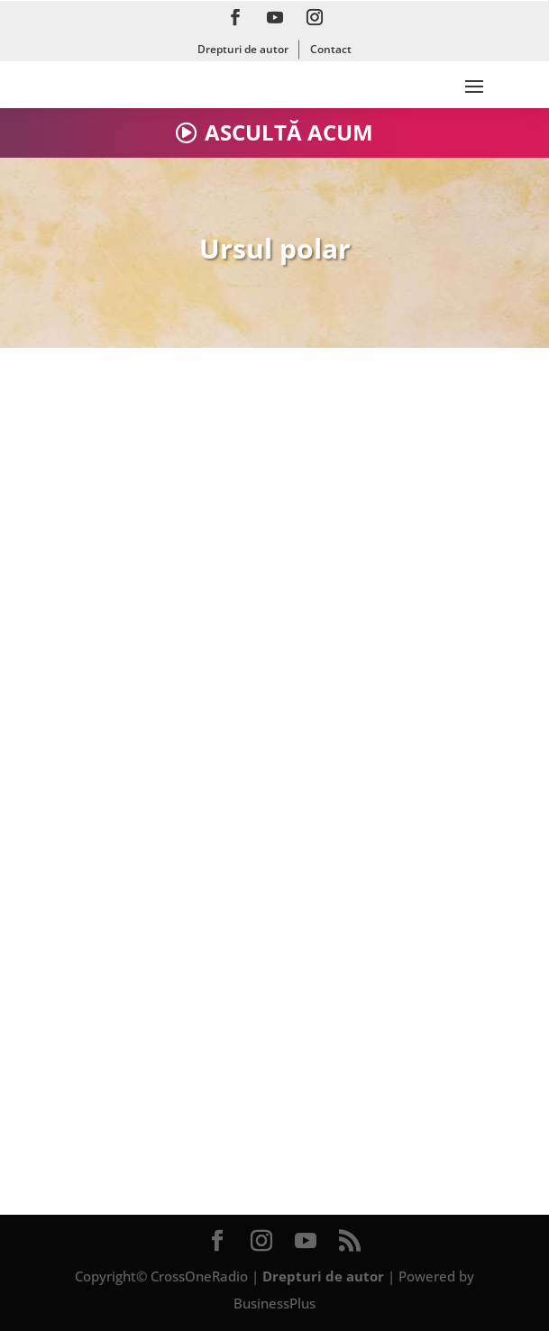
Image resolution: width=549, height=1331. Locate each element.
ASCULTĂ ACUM (289, 132)
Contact (331, 49)
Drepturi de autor (242, 49)
